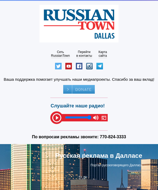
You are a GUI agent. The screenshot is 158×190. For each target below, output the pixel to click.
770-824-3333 (113, 137)
